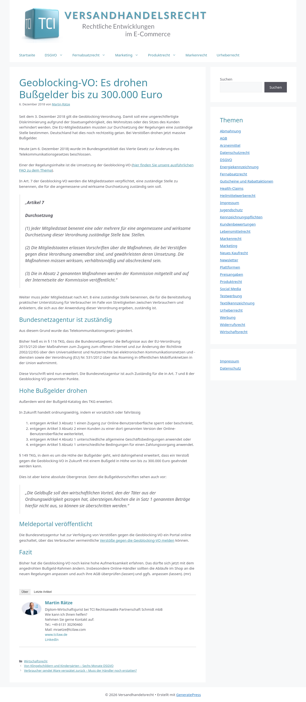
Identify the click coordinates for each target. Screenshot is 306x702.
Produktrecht (164, 55)
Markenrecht (196, 55)
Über (25, 592)
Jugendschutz (231, 209)
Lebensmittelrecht (235, 231)
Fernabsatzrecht (91, 55)
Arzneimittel (230, 145)
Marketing (129, 55)
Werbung (227, 317)
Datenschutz (230, 368)
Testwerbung (231, 295)
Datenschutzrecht (235, 152)
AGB (223, 138)
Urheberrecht (228, 55)
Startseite (27, 55)
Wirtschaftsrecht (35, 661)
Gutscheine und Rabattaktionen (246, 181)
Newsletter (229, 260)
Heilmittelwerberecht (238, 195)
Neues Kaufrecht (234, 252)
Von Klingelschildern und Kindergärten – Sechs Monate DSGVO (68, 666)
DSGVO (56, 55)
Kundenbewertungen (238, 224)
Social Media (230, 288)
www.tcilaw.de (56, 634)
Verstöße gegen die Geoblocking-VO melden (137, 540)
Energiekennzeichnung (239, 166)
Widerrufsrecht (232, 324)
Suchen (226, 79)
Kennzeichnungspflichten (241, 217)
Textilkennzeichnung (237, 303)
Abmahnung (230, 131)
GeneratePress (188, 694)
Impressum (229, 202)
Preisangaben (231, 274)
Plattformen (230, 267)
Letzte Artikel (43, 592)
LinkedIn (52, 639)
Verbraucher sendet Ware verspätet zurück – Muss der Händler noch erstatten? (80, 670)
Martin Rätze (58, 602)
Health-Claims (231, 188)
